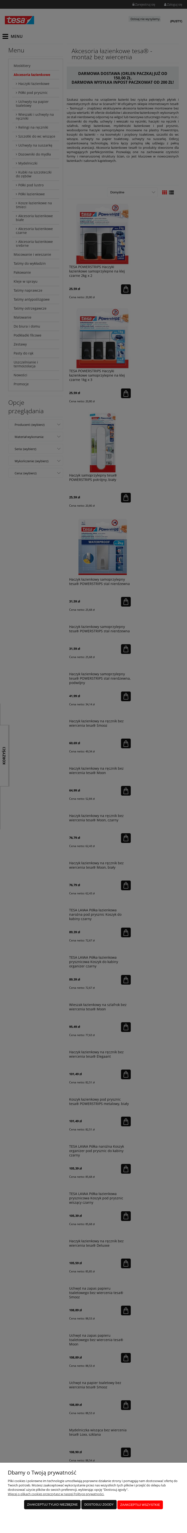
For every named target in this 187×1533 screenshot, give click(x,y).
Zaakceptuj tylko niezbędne (52, 1505)
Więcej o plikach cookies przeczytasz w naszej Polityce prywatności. (56, 1495)
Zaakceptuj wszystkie (140, 1505)
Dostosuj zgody (98, 1505)
